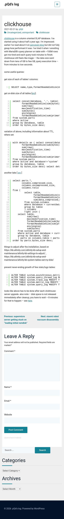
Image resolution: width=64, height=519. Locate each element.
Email (7, 401)
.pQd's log (11, 4)
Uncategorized (14, 32)
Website (8, 414)
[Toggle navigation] (57, 4)
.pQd (20, 29)
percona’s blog (37, 45)
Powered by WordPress (33, 508)
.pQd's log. (17, 508)
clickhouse (44, 32)
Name (8, 387)
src (33, 93)
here (30, 300)
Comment (9, 351)
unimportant (28, 32)
